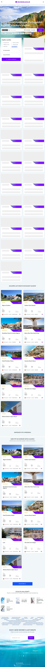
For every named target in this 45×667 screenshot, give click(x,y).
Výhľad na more (6, 44)
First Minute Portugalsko (20, 619)
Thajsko (32, 617)
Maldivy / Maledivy (25, 618)
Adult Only (5, 46)
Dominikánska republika (15, 618)
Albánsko (25, 617)
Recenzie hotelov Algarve (16, 617)
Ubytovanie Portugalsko (37, 619)
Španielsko (6, 619)
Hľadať (40, 30)
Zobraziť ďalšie (22, 583)
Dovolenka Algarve (5, 617)
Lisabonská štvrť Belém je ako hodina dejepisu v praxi (34, 622)
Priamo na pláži (15, 42)
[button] (19, 656)
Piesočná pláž (15, 44)
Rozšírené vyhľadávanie (11, 59)
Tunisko (31, 618)
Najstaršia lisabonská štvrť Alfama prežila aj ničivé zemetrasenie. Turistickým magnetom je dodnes (22, 620)
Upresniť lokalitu (6, 54)
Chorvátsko (42, 618)
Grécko (36, 618)
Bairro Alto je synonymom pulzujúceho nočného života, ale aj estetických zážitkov (22, 621)
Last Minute (5, 5)
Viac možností (14, 46)
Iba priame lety (6, 42)
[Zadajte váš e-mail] (19, 638)
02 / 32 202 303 (19, 663)
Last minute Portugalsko (12, 5)
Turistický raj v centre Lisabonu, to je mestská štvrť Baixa (11, 622)
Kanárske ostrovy (40, 617)
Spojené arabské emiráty (5, 618)
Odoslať (31, 637)
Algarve (18, 5)
